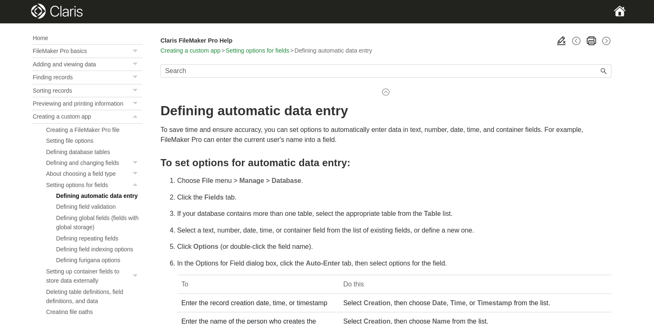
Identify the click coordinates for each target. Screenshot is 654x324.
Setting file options (69, 140)
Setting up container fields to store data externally (94, 276)
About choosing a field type (94, 173)
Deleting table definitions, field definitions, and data (84, 296)
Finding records (87, 77)
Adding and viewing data (87, 64)
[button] (136, 51)
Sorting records (87, 90)
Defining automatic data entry (97, 195)
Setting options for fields (94, 185)
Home (40, 38)
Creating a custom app (87, 116)
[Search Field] (386, 71)
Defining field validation (86, 206)
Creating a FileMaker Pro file (82, 130)
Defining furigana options (88, 260)
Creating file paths (69, 312)
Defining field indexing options (94, 249)
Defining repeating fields (87, 238)
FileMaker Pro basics (87, 51)
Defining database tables (78, 152)
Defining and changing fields (94, 162)
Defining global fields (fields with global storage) (97, 222)
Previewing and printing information (87, 103)
